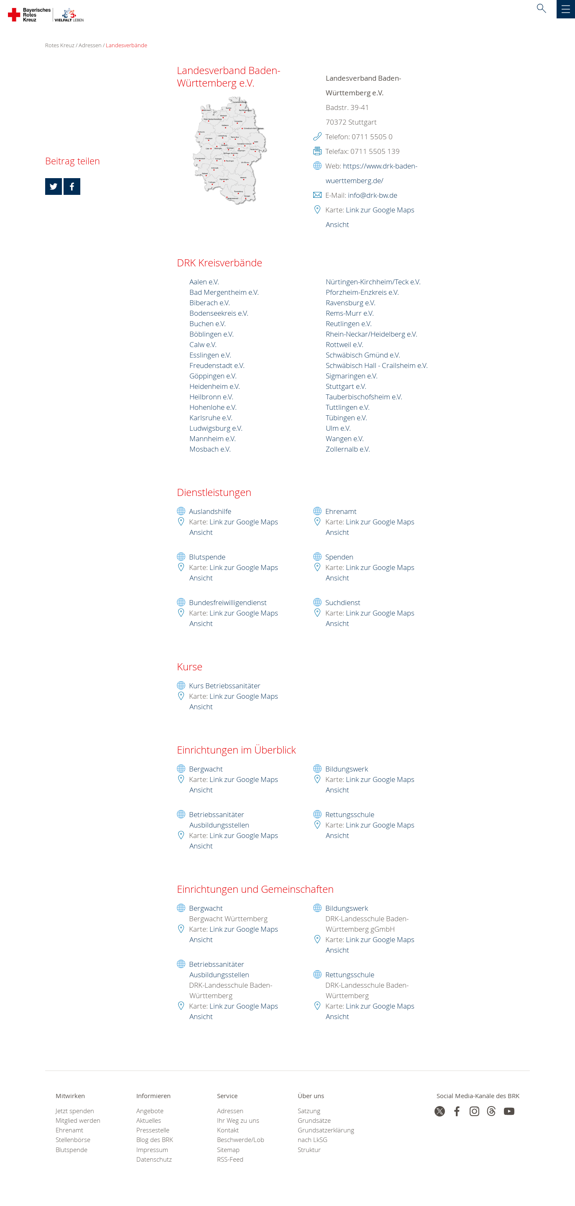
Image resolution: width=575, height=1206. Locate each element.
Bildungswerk (346, 769)
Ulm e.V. (338, 429)
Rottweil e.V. (344, 345)
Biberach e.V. (209, 303)
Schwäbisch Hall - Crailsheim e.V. (377, 366)
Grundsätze (314, 1121)
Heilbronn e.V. (211, 397)
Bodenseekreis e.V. (218, 314)
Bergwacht (206, 769)
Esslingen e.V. (210, 355)
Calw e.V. (203, 345)
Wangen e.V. (345, 439)
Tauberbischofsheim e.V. (364, 397)
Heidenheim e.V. (214, 387)
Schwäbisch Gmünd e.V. (363, 355)
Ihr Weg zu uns (238, 1121)
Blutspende (207, 557)
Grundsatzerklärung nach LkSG (326, 1136)
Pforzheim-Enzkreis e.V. (362, 293)
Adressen (90, 46)
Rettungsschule (349, 815)
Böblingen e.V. (211, 335)
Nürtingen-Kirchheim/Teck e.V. (373, 282)
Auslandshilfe (210, 512)
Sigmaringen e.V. (352, 376)
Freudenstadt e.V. (217, 366)
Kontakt (228, 1131)
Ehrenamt (341, 512)
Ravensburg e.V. (351, 303)
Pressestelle (152, 1131)
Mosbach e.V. (210, 450)
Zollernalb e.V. (348, 450)
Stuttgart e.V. (346, 387)
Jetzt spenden (75, 1112)
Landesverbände (126, 46)
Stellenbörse (73, 1141)
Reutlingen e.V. (349, 324)
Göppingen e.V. (213, 376)
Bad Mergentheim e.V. (224, 293)
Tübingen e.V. (346, 418)
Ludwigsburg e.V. (216, 429)
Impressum (152, 1150)
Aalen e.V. (204, 282)
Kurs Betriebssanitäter (225, 686)
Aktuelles (148, 1121)
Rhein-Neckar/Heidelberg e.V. (371, 335)
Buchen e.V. (207, 324)
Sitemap (228, 1150)
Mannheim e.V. (212, 439)
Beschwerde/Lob (240, 1141)
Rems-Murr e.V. (350, 314)
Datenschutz (154, 1160)
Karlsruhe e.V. (211, 418)
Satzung (309, 1112)
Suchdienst (342, 603)
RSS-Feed (230, 1160)
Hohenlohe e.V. (213, 408)
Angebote (150, 1112)
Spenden (339, 557)
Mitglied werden (78, 1121)
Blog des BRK (154, 1141)
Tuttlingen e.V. (348, 408)
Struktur (309, 1150)
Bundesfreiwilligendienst (228, 603)
